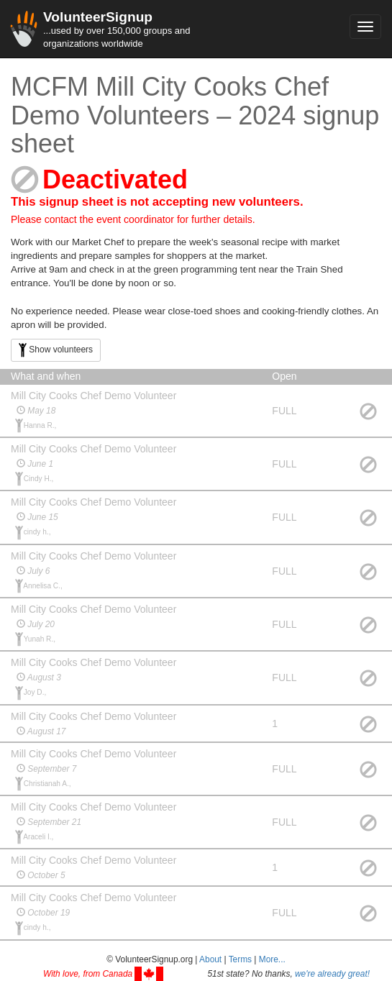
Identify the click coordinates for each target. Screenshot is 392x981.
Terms (240, 959)
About (210, 959)
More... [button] (272, 959)
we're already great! (332, 974)
